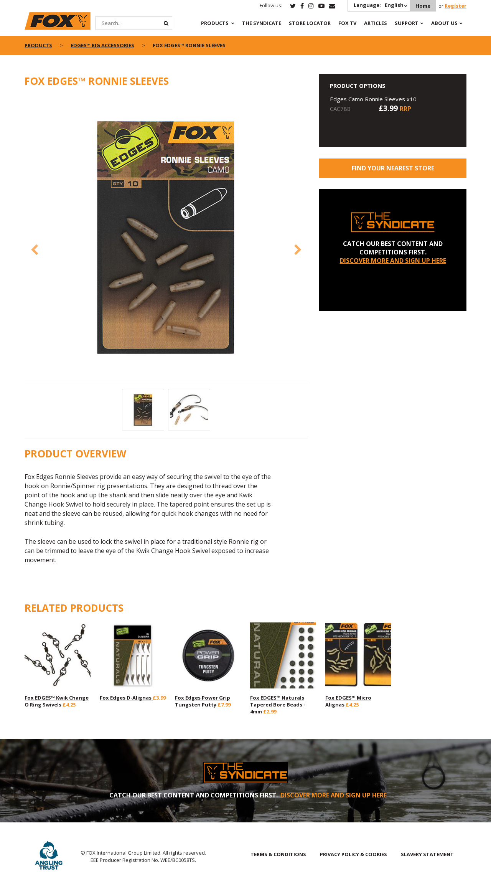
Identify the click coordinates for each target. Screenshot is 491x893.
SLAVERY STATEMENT (427, 854)
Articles (375, 23)
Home (422, 5)
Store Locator (310, 23)
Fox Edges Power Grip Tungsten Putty (202, 701)
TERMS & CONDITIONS (278, 854)
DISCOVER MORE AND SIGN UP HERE (393, 260)
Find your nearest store (393, 168)
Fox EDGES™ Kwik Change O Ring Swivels (57, 701)
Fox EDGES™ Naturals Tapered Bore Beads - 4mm (277, 704)
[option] (166, 238)
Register (455, 5)
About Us (444, 23)
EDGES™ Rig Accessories (102, 45)
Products (215, 23)
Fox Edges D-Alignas (126, 697)
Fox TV (347, 23)
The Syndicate (261, 23)
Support (407, 23)
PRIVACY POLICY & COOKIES (353, 854)
